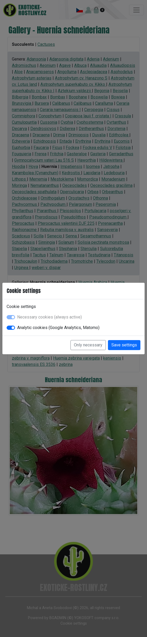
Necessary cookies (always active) (49, 317)
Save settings (124, 344)
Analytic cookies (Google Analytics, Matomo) (58, 327)
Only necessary (88, 344)
